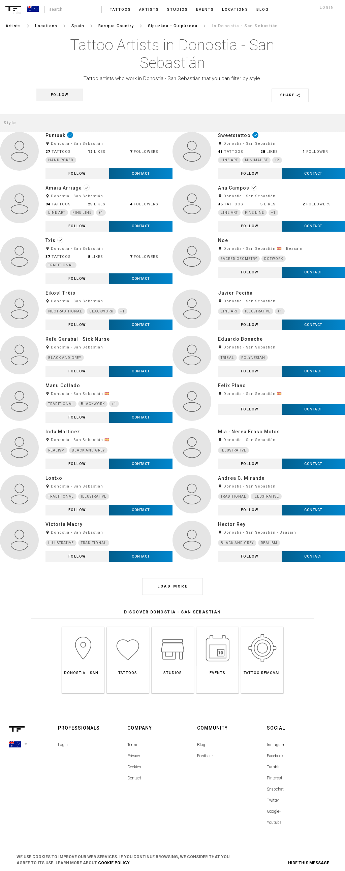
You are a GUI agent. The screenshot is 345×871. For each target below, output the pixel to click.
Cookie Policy (113, 863)
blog (262, 9)
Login (63, 744)
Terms (132, 744)
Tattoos (120, 9)
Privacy (133, 755)
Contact (134, 778)
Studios (177, 9)
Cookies (134, 767)
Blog (201, 744)
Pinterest (274, 778)
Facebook (275, 755)
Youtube (274, 822)
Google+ (274, 811)
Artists (149, 9)
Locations (235, 9)
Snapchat (275, 789)
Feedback (205, 755)
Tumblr (273, 767)
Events (205, 9)
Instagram (276, 744)
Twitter (273, 800)
